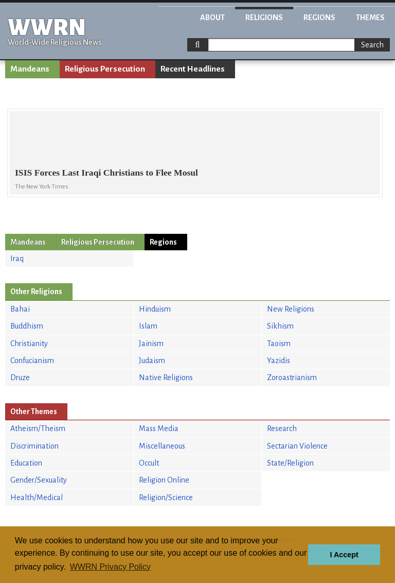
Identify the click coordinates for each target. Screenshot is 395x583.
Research (282, 428)
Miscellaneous (162, 446)
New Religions (290, 309)
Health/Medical (36, 497)
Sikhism (280, 326)
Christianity (29, 343)
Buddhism (26, 326)
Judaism (152, 360)
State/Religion (290, 463)
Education (26, 463)
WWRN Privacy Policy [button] (110, 566)
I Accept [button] (344, 555)
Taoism (279, 343)
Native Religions (166, 377)
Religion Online (164, 480)
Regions (319, 17)
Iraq (17, 258)
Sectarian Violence (297, 446)
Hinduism (155, 309)
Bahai (20, 309)
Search (372, 45)
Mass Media (158, 428)
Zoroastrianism (292, 377)
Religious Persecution (105, 69)
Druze (20, 377)
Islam (148, 326)
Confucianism (32, 360)
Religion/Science (166, 497)
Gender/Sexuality (38, 480)
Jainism (151, 343)
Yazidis (278, 360)
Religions (264, 17)
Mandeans (29, 69)
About (212, 17)
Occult (149, 463)
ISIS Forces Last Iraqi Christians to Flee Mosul (106, 172)
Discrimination (34, 446)
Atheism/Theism (37, 428)
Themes (370, 17)
